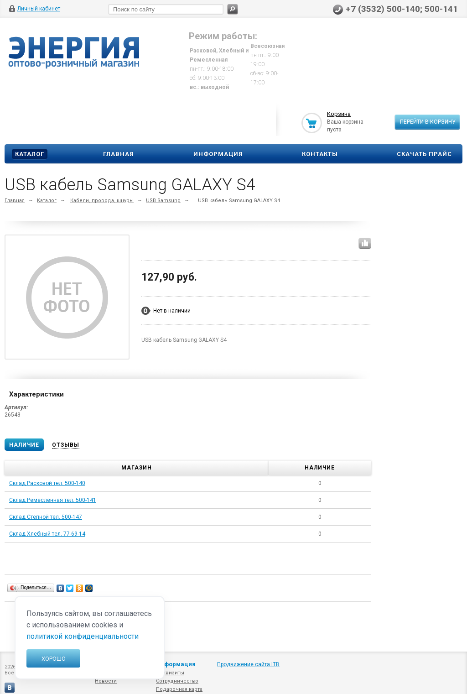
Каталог (29, 154)
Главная (118, 154)
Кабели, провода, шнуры (102, 201)
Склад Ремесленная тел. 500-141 (52, 500)
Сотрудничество (177, 681)
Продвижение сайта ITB (248, 664)
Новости (106, 681)
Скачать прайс (424, 154)
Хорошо (54, 658)
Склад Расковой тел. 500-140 (47, 483)
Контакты (320, 154)
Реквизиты (170, 673)
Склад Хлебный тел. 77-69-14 (47, 534)
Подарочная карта (179, 689)
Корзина (339, 113)
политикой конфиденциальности (82, 636)
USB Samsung (163, 201)
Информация (218, 154)
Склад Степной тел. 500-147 (45, 517)
